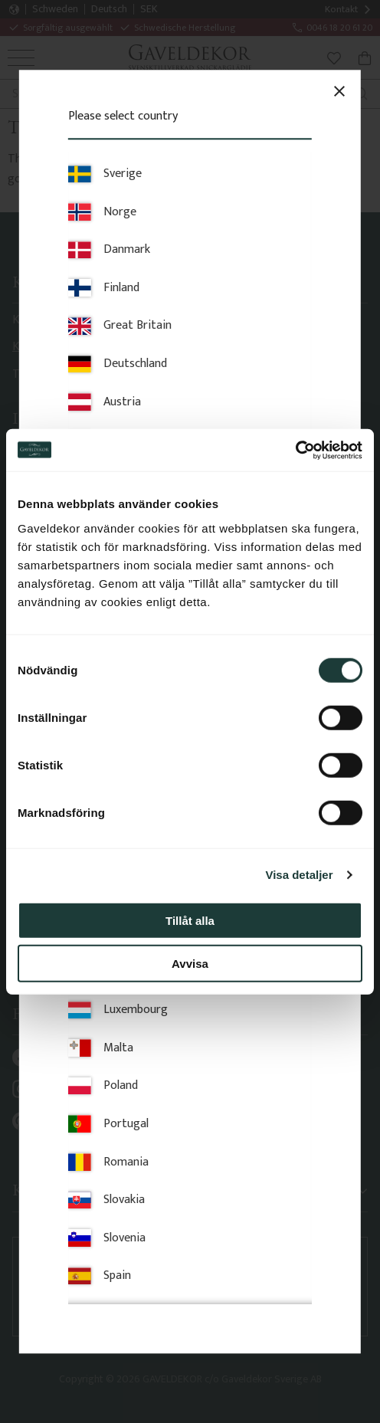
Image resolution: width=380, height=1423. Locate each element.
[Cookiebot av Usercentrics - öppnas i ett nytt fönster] (295, 450)
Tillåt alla (190, 919)
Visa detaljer (298, 874)
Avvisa (190, 963)
